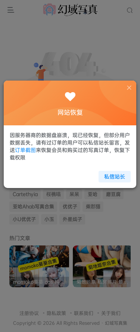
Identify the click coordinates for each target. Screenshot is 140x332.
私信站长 (112, 173)
